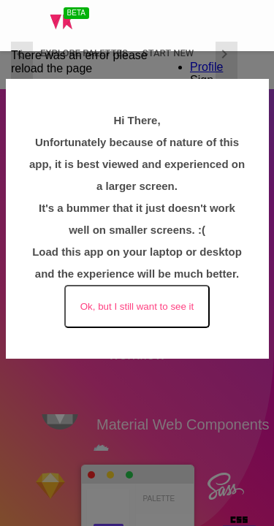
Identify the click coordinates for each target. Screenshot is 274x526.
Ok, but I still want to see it (137, 306)
